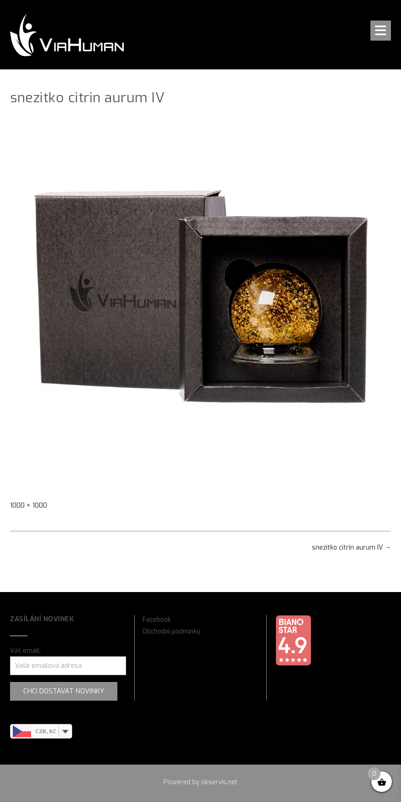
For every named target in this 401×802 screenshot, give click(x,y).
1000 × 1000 (28, 505)
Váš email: (25, 650)
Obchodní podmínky (171, 631)
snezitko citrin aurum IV (351, 547)
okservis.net (219, 782)
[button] (380, 31)
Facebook (156, 619)
